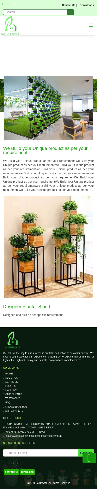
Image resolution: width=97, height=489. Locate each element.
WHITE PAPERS (13, 410)
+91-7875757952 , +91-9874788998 (24, 431)
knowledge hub (15, 406)
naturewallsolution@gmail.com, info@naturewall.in (32, 435)
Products (11, 386)
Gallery (10, 390)
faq (6, 402)
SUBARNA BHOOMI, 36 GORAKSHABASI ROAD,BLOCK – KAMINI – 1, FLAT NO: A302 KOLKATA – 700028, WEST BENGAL (47, 426)
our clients (12, 394)
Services (10, 381)
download (27, 472)
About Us (10, 377)
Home (8, 373)
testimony (11, 398)
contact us (11, 472)
